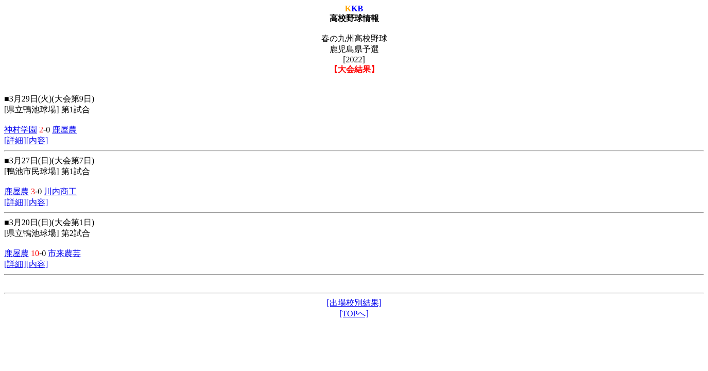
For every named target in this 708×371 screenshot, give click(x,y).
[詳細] (15, 140)
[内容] (37, 140)
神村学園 (20, 129)
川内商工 (60, 191)
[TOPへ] (354, 313)
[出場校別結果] (354, 302)
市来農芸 (64, 253)
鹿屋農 (64, 129)
